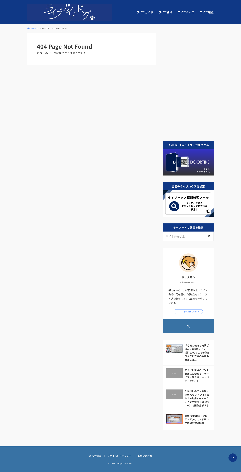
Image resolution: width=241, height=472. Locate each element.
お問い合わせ (145, 455)
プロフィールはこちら (187, 311)
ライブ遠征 (207, 12)
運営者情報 (95, 455)
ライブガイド (145, 12)
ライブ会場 (165, 12)
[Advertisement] (188, 83)
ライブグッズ (186, 12)
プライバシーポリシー (119, 455)
